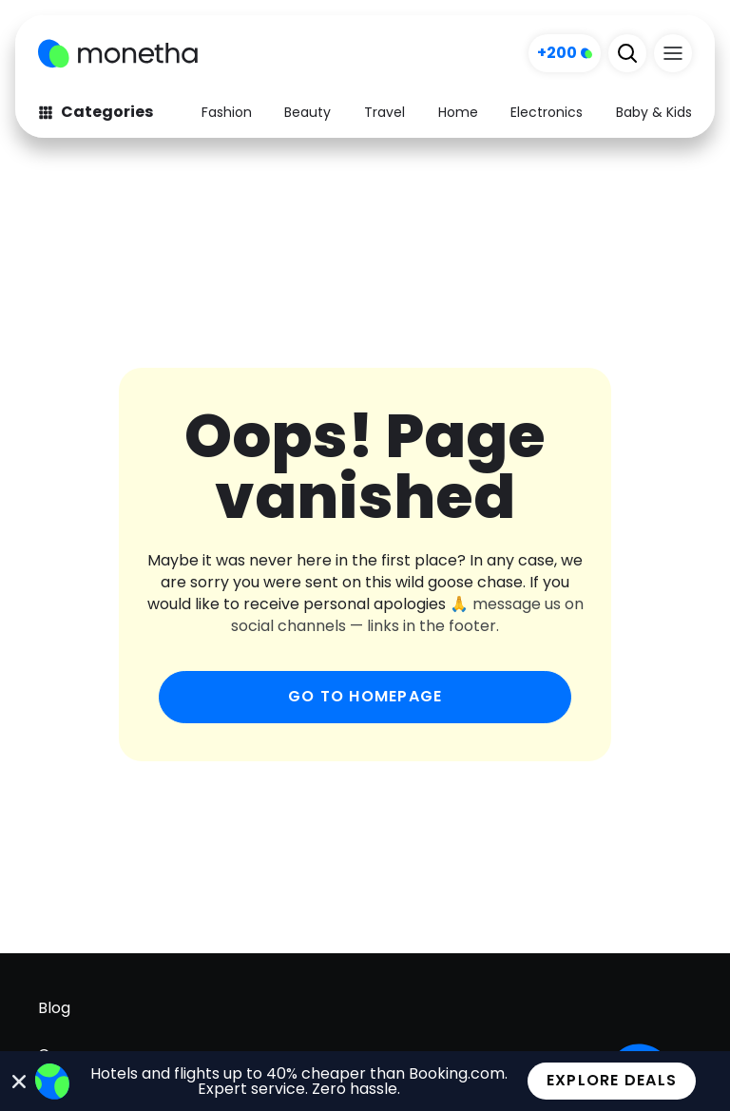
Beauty (307, 112)
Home (458, 112)
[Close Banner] (19, 1081)
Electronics (546, 112)
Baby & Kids (654, 112)
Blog (54, 1008)
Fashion (227, 112)
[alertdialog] (365, 1081)
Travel (384, 112)
